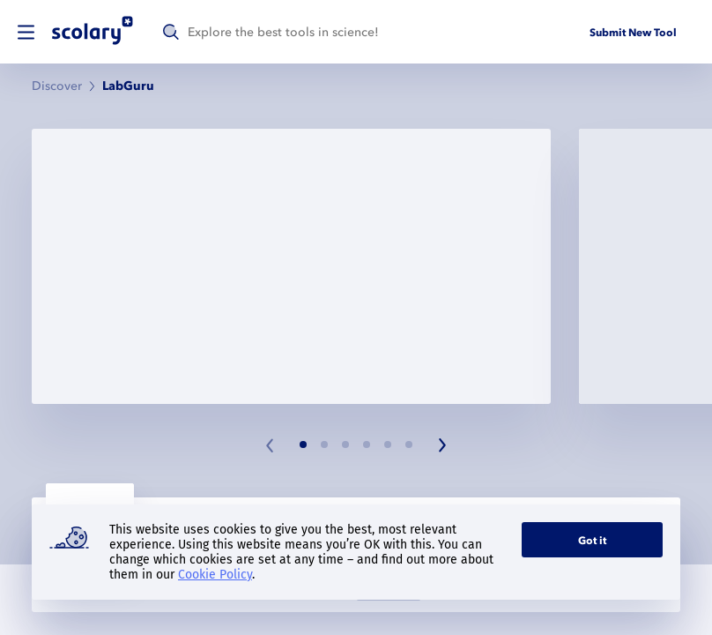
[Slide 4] (366, 444)
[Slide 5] (387, 444)
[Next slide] (441, 445)
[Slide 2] (324, 444)
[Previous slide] (270, 445)
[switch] (26, 32)
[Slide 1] (303, 444)
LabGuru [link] (128, 85)
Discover (57, 85)
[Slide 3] (345, 444)
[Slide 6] (408, 444)
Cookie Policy (215, 574)
